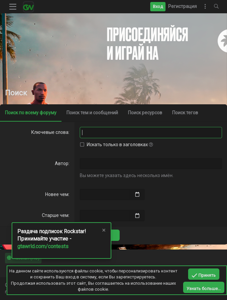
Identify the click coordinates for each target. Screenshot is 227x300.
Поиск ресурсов (145, 112)
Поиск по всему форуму (31, 112)
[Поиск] (216, 6)
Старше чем (55, 215)
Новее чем (56, 194)
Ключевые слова (49, 132)
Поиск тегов (185, 112)
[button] (13, 6)
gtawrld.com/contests (42, 246)
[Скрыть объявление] (103, 231)
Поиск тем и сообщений (92, 112)
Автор (61, 163)
